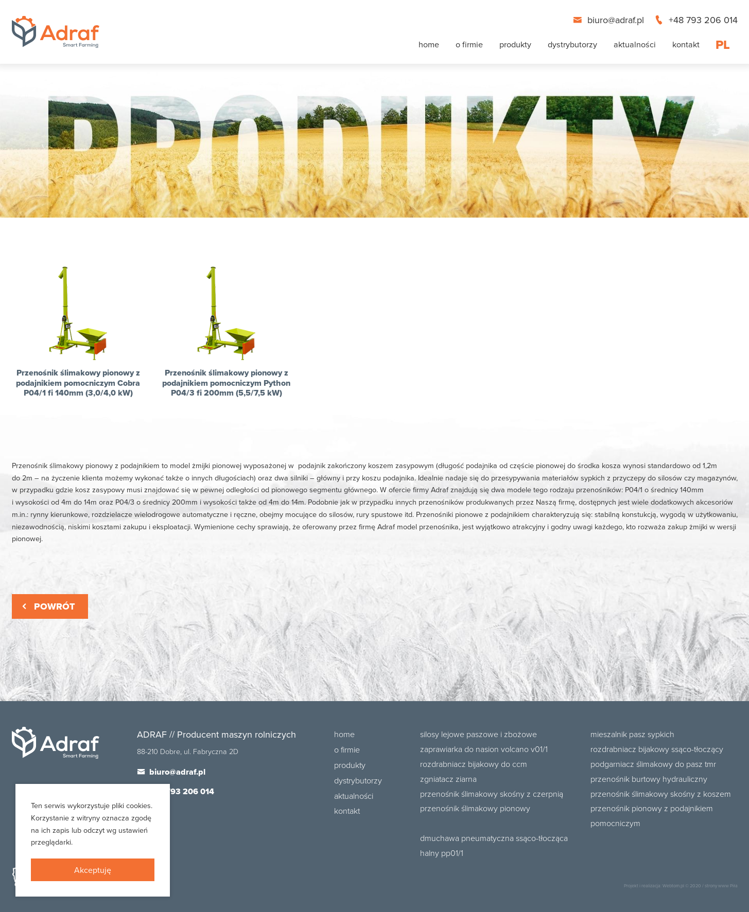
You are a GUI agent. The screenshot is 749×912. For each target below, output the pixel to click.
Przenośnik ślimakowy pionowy (475, 808)
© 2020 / (694, 885)
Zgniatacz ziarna (448, 778)
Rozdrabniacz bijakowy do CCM (473, 764)
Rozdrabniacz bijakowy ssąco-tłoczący (656, 749)
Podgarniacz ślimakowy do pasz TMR (653, 764)
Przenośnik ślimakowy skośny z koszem (660, 793)
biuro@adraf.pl (610, 19)
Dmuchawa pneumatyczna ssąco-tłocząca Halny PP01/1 (494, 845)
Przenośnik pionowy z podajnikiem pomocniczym (651, 815)
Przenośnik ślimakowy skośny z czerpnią (491, 793)
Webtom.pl (673, 885)
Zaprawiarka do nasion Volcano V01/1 (484, 749)
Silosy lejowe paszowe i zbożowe (478, 734)
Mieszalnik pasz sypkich (632, 734)
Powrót (47, 606)
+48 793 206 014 (696, 19)
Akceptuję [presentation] (92, 869)
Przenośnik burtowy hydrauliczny (648, 778)
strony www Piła (721, 885)
